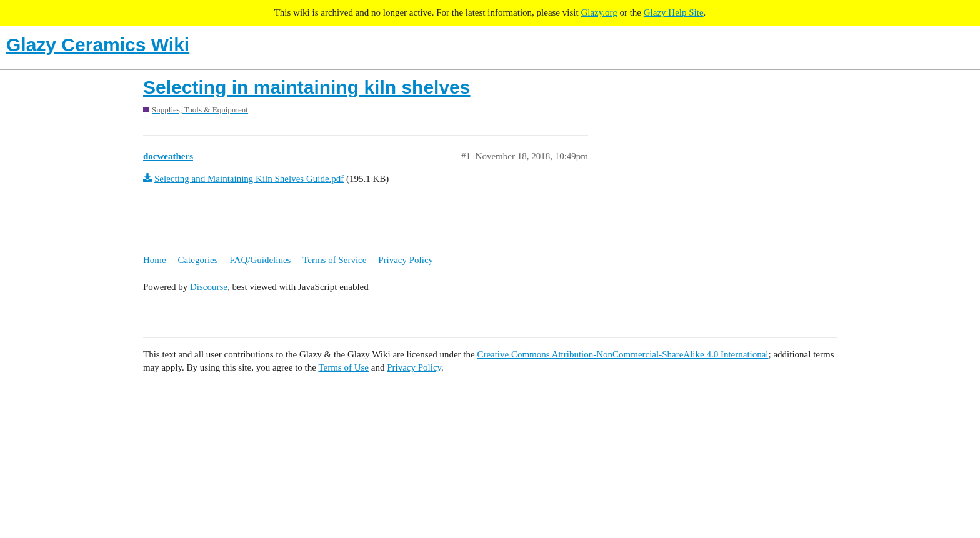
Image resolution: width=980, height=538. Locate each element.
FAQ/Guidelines (260, 260)
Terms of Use (343, 367)
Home (154, 260)
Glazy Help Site (674, 12)
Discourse (209, 287)
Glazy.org (599, 12)
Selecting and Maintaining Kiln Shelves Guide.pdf (249, 179)
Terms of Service (334, 260)
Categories (198, 260)
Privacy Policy (405, 260)
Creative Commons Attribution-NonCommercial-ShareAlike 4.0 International (622, 354)
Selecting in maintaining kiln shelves (306, 87)
